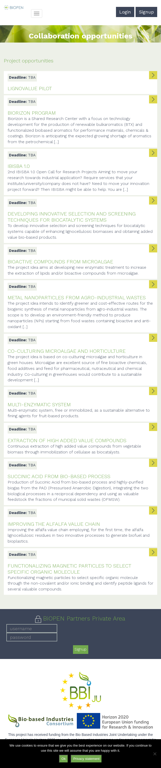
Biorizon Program (32, 113)
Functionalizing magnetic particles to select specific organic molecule (69, 569)
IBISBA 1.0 (19, 166)
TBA (22, 77)
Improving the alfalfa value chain (54, 524)
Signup (146, 12)
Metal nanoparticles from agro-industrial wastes (77, 297)
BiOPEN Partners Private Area (84, 618)
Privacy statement (86, 759)
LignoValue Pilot (30, 88)
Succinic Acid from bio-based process (59, 476)
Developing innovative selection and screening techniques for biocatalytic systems (72, 217)
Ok (64, 759)
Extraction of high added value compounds (67, 440)
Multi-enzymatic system (39, 404)
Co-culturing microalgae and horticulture (67, 351)
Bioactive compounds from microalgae (60, 262)
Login (125, 12)
